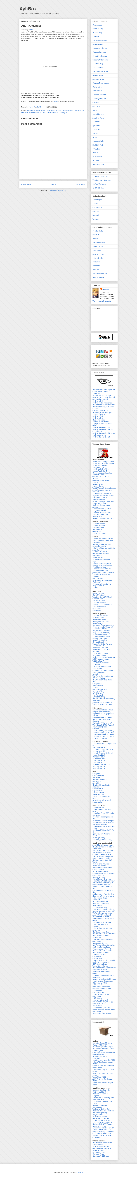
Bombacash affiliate (99, 552)
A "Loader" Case (98, 1152)
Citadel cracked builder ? (101, 638)
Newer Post (26, 184)
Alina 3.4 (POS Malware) (101, 915)
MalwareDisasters (99, 52)
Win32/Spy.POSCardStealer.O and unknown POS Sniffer (103, 851)
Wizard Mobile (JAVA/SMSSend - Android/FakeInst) (99, 601)
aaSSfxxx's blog (98, 79)
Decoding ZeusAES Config (102, 1043)
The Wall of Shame (99, 40)
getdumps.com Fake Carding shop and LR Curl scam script (103, 895)
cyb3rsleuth (96, 106)
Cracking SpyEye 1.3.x (100, 410)
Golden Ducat (97, 578)
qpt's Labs (96, 126)
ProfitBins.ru (97, 1006)
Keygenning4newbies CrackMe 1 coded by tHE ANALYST (103, 1129)
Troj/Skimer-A (97, 938)
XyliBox (28, 8)
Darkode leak (97, 905)
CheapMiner (97, 684)
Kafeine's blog (97, 64)
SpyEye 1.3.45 (97, 416)
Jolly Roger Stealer (99, 619)
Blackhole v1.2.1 (98, 762)
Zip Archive (96, 610)
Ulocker (95, 479)
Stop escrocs (97, 91)
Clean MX (96, 266)
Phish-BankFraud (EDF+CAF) (103, 826)
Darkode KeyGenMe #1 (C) (102, 1047)
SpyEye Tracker (98, 254)
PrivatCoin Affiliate (99, 567)
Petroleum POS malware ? (102, 922)
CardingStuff (97, 958)
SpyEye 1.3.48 (97, 401)
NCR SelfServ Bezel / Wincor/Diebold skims (100, 965)
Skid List (95, 37)
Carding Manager (98, 877)
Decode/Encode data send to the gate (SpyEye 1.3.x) (103, 413)
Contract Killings (98, 775)
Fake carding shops (99, 898)
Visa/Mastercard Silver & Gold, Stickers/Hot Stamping (103, 961)
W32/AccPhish (97, 685)
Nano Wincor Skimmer (100, 936)
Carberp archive (98, 869)
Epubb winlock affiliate (100, 469)
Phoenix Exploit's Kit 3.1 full (102, 753)
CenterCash (96, 608)
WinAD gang (97, 516)
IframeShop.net (98, 794)
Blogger (80, 1172)
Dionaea (95, 160)
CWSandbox (97, 207)
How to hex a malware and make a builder (102, 1144)
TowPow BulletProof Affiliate (102, 710)
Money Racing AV (99, 557)
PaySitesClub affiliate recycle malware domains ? (103, 496)
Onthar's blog (97, 87)
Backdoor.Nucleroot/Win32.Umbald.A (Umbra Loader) (103, 658)
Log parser (96, 777)
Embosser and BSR (99, 907)
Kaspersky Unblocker (100, 176)
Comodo (95, 211)
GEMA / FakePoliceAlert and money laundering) (102, 502)
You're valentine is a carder (102, 913)
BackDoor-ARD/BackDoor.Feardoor (101, 666)
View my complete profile (101, 301)
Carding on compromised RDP (103, 911)
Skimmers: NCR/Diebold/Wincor (100, 901)
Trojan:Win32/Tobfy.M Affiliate (103, 463)
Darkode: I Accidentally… (101, 904)
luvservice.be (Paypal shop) (102, 1002)
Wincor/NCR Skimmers (101, 972)
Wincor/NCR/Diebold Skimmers (104, 979)
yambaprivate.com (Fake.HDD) (103, 573)
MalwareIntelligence (99, 48)
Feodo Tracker (97, 246)
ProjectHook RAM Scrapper (102, 883)
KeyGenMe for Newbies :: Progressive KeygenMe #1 (102, 1121)
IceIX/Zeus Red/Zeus (100, 648)
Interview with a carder (100, 1000)
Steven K (31, 107)
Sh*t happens (97, 668)
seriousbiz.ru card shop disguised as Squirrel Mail (101, 988)
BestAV (95, 588)
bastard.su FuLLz (98, 1004)
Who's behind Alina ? (100, 871)
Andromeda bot (98, 646)
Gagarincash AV (98, 586)
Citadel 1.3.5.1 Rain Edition (102, 670)
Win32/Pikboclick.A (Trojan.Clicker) (99, 641)
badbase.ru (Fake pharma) (102, 717)
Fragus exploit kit (98, 751)
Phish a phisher (98, 807)
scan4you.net (97, 529)
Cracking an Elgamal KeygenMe (100, 1095)
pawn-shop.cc (97, 1011)
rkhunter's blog (97, 75)
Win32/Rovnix (97, 789)
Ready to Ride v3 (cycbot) (102, 704)
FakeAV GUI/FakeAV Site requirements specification (102, 564)
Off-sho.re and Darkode (101, 885)
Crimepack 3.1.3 (98, 757)
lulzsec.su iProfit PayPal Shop (103, 1009)
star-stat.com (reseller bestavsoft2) (100, 555)
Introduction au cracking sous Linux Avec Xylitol (103, 1098)
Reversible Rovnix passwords (103, 625)
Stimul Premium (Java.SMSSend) (98, 594)
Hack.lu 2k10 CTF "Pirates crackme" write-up (102, 1125)
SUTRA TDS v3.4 (98, 792)
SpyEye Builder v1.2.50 (101, 437)
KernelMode (97, 122)
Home (53, 184)
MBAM (55, 102)
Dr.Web (95, 137)
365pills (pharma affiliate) (101, 712)
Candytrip (96, 774)
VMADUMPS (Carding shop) (102, 909)
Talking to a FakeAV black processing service (101, 545)
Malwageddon (97, 25)
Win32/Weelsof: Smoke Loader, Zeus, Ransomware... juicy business (104, 490)
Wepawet (95, 219)
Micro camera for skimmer (102, 868)
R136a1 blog (97, 33)
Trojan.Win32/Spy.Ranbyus (102, 644)
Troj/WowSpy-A (98, 617)
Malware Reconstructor (101, 83)
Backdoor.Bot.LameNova (101, 494)
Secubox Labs (97, 44)
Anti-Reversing (97, 68)
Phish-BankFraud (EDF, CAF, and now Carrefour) (103, 823)
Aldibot (95, 687)
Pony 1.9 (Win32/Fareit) (101, 633)
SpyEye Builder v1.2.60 (101, 427)
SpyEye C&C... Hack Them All (103, 397)
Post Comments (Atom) (58, 190)
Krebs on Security (99, 95)
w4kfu (94, 110)
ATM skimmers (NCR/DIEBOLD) (98, 991)
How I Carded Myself (100, 943)
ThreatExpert (97, 200)
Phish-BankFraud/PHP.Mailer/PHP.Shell (103, 830)
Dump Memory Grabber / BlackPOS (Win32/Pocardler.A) (103, 880)
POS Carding (97, 998)
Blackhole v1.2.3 (98, 755)
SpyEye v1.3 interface (100, 422)
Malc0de (95, 270)
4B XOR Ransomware (100, 1146)
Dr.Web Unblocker (99, 184)
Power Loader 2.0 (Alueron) (102, 627)
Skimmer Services (99, 955)
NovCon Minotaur (98, 277)
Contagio (95, 102)
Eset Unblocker (98, 188)
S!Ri (31, 30)
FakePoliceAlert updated (101, 509)
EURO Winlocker (98, 486)
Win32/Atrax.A (97, 623)
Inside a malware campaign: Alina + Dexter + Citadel (102, 857)
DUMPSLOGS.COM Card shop (104, 934)
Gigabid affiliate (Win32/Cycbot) (98, 692)
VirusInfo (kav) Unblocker (101, 180)
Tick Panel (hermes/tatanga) (102, 676)
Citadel (95, 674)
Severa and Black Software (102, 584)
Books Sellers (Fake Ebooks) (103, 731)
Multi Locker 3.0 (98, 467)
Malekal (95, 153)
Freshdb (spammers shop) (102, 839)
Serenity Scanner (98, 524)
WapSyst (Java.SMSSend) (102, 597)
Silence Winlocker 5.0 (100, 471)
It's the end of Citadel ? (100, 653)
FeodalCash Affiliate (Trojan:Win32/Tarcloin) (101, 630)
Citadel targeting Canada (101, 854)
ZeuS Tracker (97, 250)
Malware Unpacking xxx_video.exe (99, 1114)
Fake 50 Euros (97, 985)
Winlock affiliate (98, 484)
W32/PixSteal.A (98, 661)
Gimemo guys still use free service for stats (102, 474)
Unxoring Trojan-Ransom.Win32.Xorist (100, 1155)
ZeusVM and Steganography (103, 845)
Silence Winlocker (99, 499)
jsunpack (95, 215)
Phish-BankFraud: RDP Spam (103, 821)
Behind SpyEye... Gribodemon (103, 395)
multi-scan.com (98, 527)
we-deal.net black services (102, 1013)
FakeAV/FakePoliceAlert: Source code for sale (101, 513)
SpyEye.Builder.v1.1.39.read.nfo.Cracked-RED (103, 430)
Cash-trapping (97, 956)
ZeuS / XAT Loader (99, 672)
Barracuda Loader (99, 655)
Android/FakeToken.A (100, 616)
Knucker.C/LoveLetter (100, 663)
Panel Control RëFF (99, 634)
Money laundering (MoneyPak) (103, 462)
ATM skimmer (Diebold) (101, 1007)
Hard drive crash (98, 420)
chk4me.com (97, 531)
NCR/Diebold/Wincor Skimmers (104, 968)
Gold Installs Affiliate (99, 689)
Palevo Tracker (98, 258)
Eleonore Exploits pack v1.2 (102, 749)
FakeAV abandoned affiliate (102, 539)
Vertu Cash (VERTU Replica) (103, 725)
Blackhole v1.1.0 (98, 768)
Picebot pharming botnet (101, 636)
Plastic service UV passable (102, 981)
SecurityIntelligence (99, 56)
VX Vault (95, 235)
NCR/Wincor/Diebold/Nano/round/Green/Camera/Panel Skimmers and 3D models (103, 947)
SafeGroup (96, 262)
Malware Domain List (100, 273)
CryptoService (97, 791)
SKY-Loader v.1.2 (98, 759)
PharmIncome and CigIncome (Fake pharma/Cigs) (103, 737)
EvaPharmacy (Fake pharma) (103, 734)
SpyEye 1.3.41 (97, 418)
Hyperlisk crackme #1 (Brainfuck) (100, 1057)
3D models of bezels (100, 970)
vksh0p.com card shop (100, 932)
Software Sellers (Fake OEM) (103, 732)
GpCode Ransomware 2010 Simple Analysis (102, 1149)
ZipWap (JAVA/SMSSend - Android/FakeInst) (102, 605)
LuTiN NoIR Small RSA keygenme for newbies (100, 1117)
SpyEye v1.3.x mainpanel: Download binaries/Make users (103, 404)
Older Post (80, 184)
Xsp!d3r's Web (97, 145)
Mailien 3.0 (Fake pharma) (102, 723)
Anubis (95, 204)
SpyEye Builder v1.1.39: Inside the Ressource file (103, 434)
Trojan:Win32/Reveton (100, 465)
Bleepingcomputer (99, 99)
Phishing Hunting (98, 838)
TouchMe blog (97, 29)
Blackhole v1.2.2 (98, 761)
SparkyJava (96, 781)
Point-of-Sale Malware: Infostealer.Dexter (100, 865)
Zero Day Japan (98, 118)
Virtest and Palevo (99, 533)
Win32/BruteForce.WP (100, 621)
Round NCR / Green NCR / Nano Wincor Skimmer (102, 952)
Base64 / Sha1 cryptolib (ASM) (103, 1060)
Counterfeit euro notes (100, 917)
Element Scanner (98, 526)
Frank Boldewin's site (100, 71)
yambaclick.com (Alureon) (102, 702)
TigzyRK (95, 133)
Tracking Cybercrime (100, 60)
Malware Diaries (98, 141)
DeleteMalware (98, 114)
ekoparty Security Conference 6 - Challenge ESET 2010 (103, 1132)
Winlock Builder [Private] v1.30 (103, 518)
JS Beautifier (97, 157)
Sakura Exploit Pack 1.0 (101, 764)
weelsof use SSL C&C (100, 477)
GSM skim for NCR (99, 983)
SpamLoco (96, 130)
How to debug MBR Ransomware (99, 1106)
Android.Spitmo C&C (100, 399)
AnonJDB (95, 783)
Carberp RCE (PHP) (99, 1045)
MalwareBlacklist (98, 242)
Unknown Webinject (99, 779)
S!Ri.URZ (95, 149)
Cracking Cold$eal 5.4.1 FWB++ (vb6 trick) (101, 1091)
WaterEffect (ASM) (99, 1077)
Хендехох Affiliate (99, 511)
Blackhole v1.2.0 (98, 766)
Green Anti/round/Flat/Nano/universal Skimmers (103, 975)
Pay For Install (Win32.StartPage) (99, 696)
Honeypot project (98, 164)
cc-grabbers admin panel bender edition (101, 801)
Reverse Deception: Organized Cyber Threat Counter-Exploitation (103, 391)
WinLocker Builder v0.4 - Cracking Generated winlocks (103, 1110)
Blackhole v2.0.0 (98, 747)
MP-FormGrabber (99, 678)
